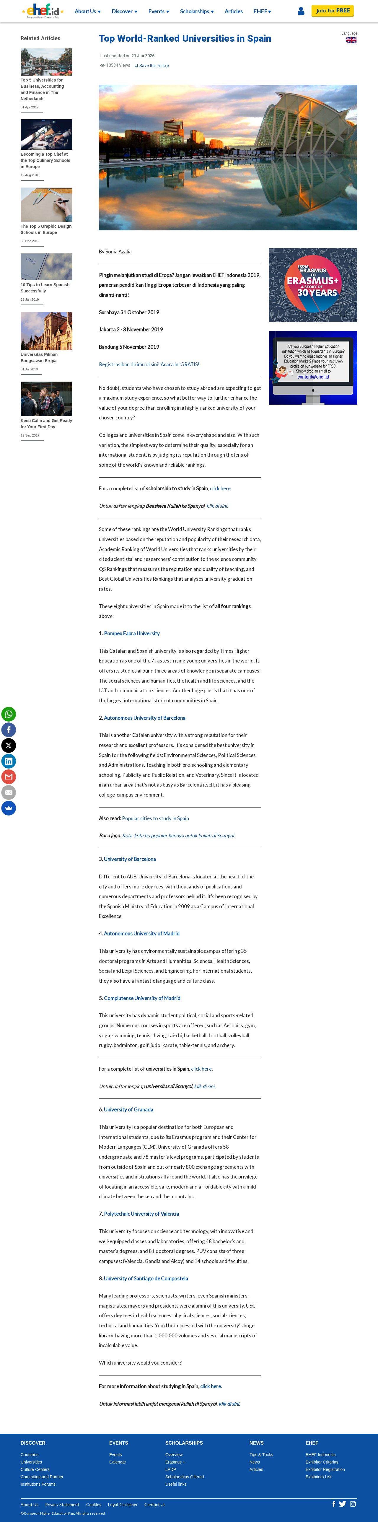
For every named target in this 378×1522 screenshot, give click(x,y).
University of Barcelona (130, 859)
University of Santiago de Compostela (146, 1278)
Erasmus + (175, 1462)
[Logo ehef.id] (42, 7)
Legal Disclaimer (123, 1504)
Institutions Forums (38, 1484)
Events (159, 11)
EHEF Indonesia (321, 1454)
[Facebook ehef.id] (334, 1503)
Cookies (93, 1504)
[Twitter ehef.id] (343, 1503)
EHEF (262, 11)
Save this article (152, 65)
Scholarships (197, 11)
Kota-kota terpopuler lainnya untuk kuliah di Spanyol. (178, 835)
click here (220, 488)
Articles (234, 11)
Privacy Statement (62, 1504)
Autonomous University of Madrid (142, 933)
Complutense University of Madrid (142, 998)
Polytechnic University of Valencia (141, 1214)
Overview (174, 1454)
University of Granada (128, 1109)
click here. (211, 1386)
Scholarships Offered (184, 1476)
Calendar (117, 1462)
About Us (88, 11)
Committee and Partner (42, 1476)
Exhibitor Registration (325, 1469)
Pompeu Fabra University (132, 633)
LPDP (170, 1469)
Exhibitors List (318, 1476)
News (255, 1462)
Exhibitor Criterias (322, 1462)
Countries (29, 1454)
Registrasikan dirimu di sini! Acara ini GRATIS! (149, 364)
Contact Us (155, 1504)
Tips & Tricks (261, 1454)
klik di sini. (217, 506)
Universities (31, 1462)
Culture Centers (35, 1469)
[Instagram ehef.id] (352, 1503)
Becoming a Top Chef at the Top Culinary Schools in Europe (45, 160)
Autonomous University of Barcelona (144, 718)
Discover (125, 11)
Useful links (176, 1484)
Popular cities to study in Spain (155, 818)
